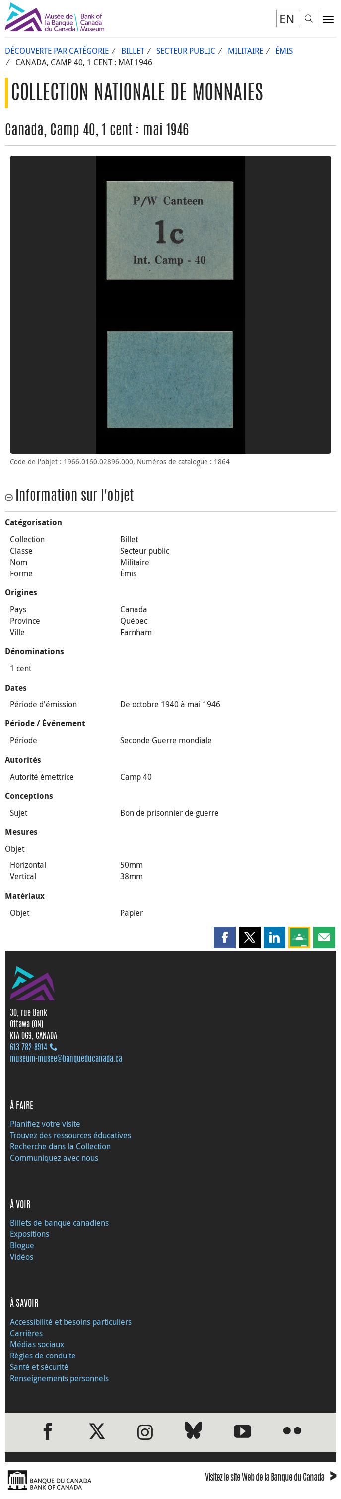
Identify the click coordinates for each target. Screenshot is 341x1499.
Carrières (26, 1333)
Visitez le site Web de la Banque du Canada (270, 1478)
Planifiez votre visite (45, 1123)
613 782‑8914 (28, 1048)
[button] (225, 937)
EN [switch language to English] (287, 19)
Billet (132, 50)
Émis (284, 50)
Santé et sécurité (39, 1366)
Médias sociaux (37, 1344)
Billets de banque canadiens (59, 1222)
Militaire (245, 50)
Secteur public (185, 50)
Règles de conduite (43, 1355)
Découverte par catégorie (57, 50)
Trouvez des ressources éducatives (70, 1135)
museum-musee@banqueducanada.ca (66, 1059)
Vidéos (21, 1256)
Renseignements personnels (59, 1378)
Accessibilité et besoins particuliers (71, 1321)
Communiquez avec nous (54, 1157)
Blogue (22, 1245)
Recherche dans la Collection (60, 1146)
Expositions (29, 1233)
